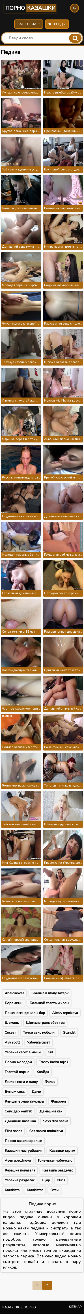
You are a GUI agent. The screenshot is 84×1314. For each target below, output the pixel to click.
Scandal (69, 1032)
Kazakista (12, 1190)
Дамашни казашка (20, 1121)
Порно (30, 8)
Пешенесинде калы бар (25, 1012)
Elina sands (13, 1131)
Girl (50, 1052)
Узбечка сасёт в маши (23, 1052)
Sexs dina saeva (55, 1121)
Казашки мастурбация (23, 1150)
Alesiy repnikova (65, 1012)
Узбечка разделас (19, 1180)
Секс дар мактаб (18, 1111)
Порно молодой (18, 1062)
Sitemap (75, 1307)
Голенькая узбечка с (55, 1160)
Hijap (46, 1180)
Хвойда (43, 1071)
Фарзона (58, 1101)
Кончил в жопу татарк (50, 993)
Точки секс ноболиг (39, 1032)
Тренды (56, 24)
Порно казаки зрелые (23, 1140)
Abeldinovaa (14, 993)
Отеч (54, 1190)
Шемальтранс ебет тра (45, 1022)
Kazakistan (35, 1190)
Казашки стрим (62, 1150)
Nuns (61, 1180)
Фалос (50, 1081)
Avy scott (12, 1042)
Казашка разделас (57, 1170)
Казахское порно (19, 1307)
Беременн (13, 1003)
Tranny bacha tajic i (53, 1062)
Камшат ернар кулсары (24, 1101)
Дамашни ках (50, 1111)
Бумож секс (14, 1091)
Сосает (10, 1032)
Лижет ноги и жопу (21, 1081)
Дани (36, 1091)
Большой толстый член (49, 1003)
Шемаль (12, 1022)
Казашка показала (20, 1170)
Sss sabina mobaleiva (46, 1131)
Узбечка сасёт (38, 1042)
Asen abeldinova (18, 1160)
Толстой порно (17, 1071)
